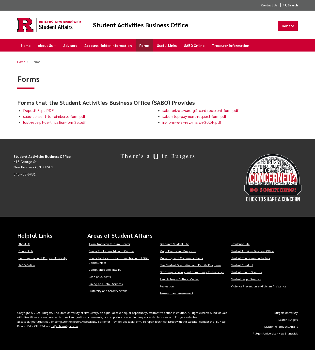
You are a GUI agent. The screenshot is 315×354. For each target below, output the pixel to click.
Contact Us (269, 5)
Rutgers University (286, 316)
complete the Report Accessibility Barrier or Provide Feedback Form (97, 325)
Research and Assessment (176, 297)
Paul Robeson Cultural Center (179, 282)
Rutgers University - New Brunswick (275, 337)
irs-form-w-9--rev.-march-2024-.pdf (191, 125)
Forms (144, 49)
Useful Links (167, 49)
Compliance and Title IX (105, 273)
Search (293, 5)
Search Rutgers (288, 323)
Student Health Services (246, 275)
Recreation (167, 289)
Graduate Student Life (174, 247)
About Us (47, 49)
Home (26, 49)
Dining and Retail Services (106, 287)
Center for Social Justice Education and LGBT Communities (119, 263)
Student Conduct (242, 268)
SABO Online (194, 49)
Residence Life (240, 247)
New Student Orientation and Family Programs (190, 268)
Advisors (70, 49)
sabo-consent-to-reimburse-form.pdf (54, 119)
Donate (288, 27)
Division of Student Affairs (281, 330)
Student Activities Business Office (162, 27)
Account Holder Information (108, 49)
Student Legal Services (246, 282)
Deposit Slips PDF (38, 113)
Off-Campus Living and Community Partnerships (192, 275)
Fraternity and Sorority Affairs (108, 294)
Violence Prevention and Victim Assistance (258, 289)
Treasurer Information (230, 49)
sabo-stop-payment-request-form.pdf (194, 119)
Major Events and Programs (178, 254)
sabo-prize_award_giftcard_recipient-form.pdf (200, 113)
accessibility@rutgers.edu (33, 325)
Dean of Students (100, 280)
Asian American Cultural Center (109, 247)
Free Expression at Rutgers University (42, 261)
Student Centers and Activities (250, 261)
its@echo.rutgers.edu (64, 329)
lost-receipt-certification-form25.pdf (54, 125)
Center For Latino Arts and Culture (111, 254)
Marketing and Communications (181, 261)
